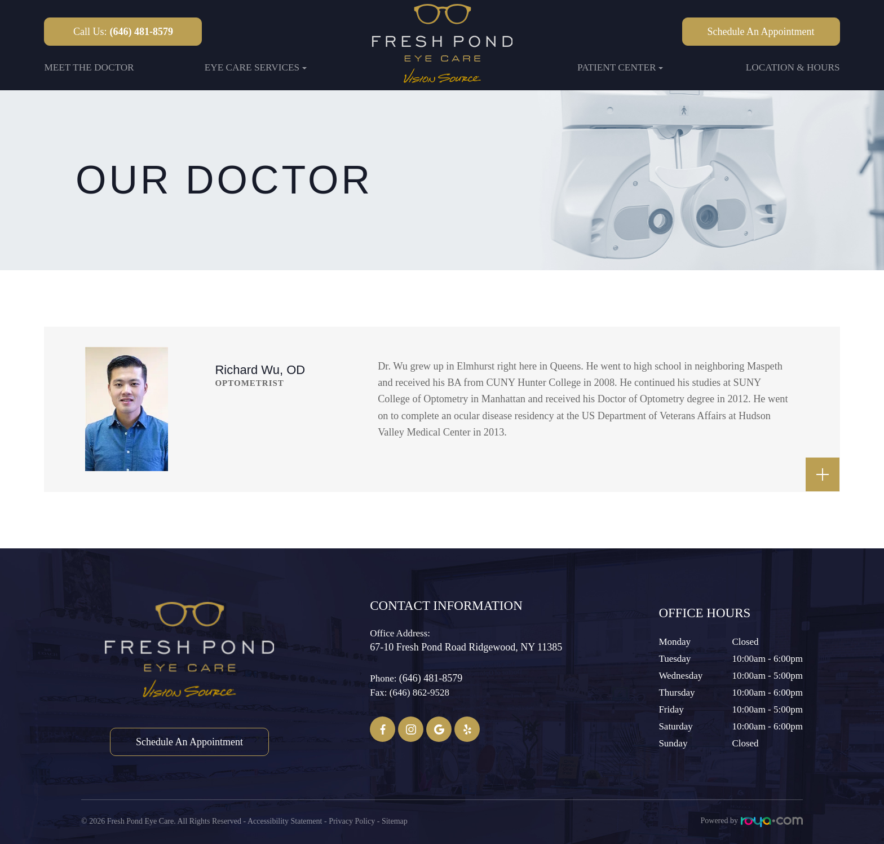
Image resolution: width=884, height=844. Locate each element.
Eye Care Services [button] (256, 67)
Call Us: (123, 31)
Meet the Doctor (89, 67)
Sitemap (395, 820)
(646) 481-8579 (430, 678)
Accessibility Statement (284, 820)
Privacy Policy (352, 820)
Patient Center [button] (620, 67)
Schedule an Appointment (761, 31)
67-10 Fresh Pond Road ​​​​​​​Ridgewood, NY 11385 (466, 647)
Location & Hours (793, 67)
